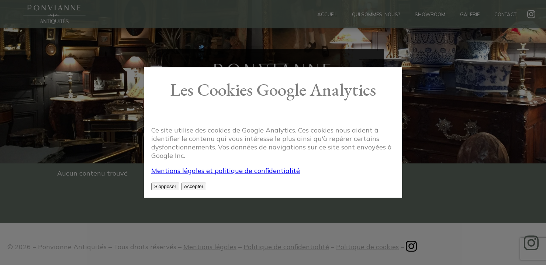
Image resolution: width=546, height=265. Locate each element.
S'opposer (165, 187)
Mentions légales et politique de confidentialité (225, 171)
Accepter (194, 187)
